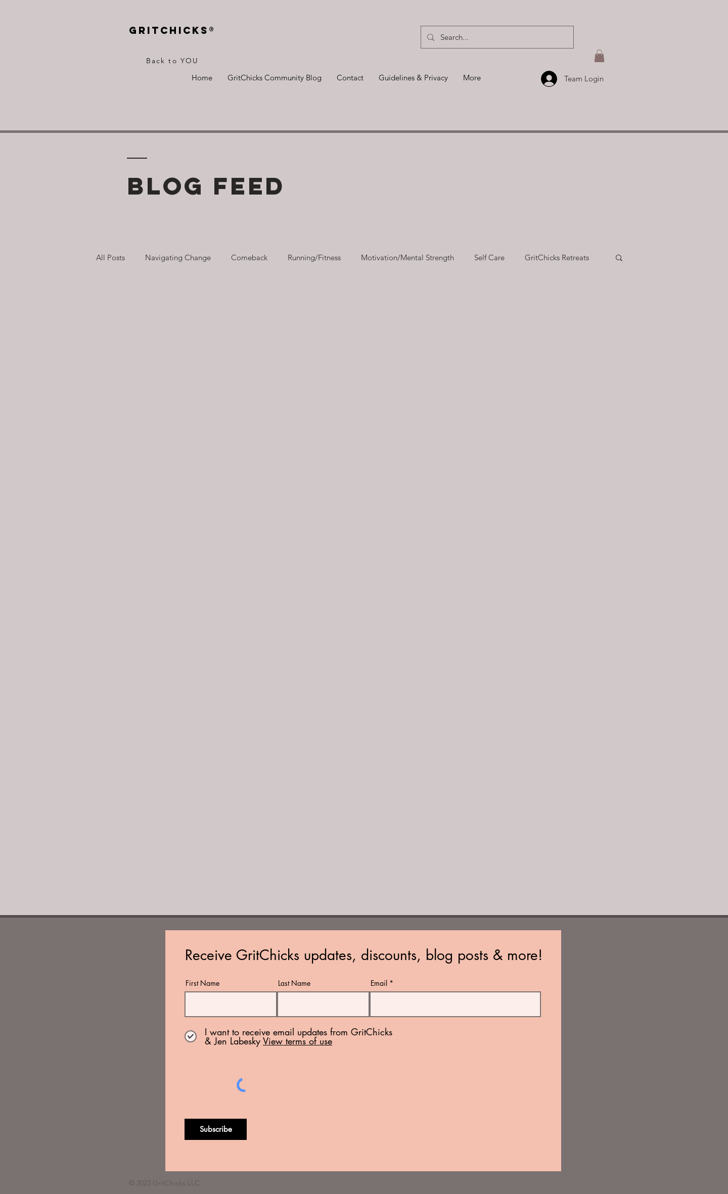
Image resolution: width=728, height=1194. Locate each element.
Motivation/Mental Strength (407, 257)
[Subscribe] (216, 1129)
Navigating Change (178, 257)
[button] (599, 56)
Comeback (249, 257)
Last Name (294, 983)
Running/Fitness (314, 257)
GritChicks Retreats (557, 257)
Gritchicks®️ (172, 30)
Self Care (489, 257)
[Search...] (496, 37)
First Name (202, 983)
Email (379, 983)
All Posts (110, 257)
